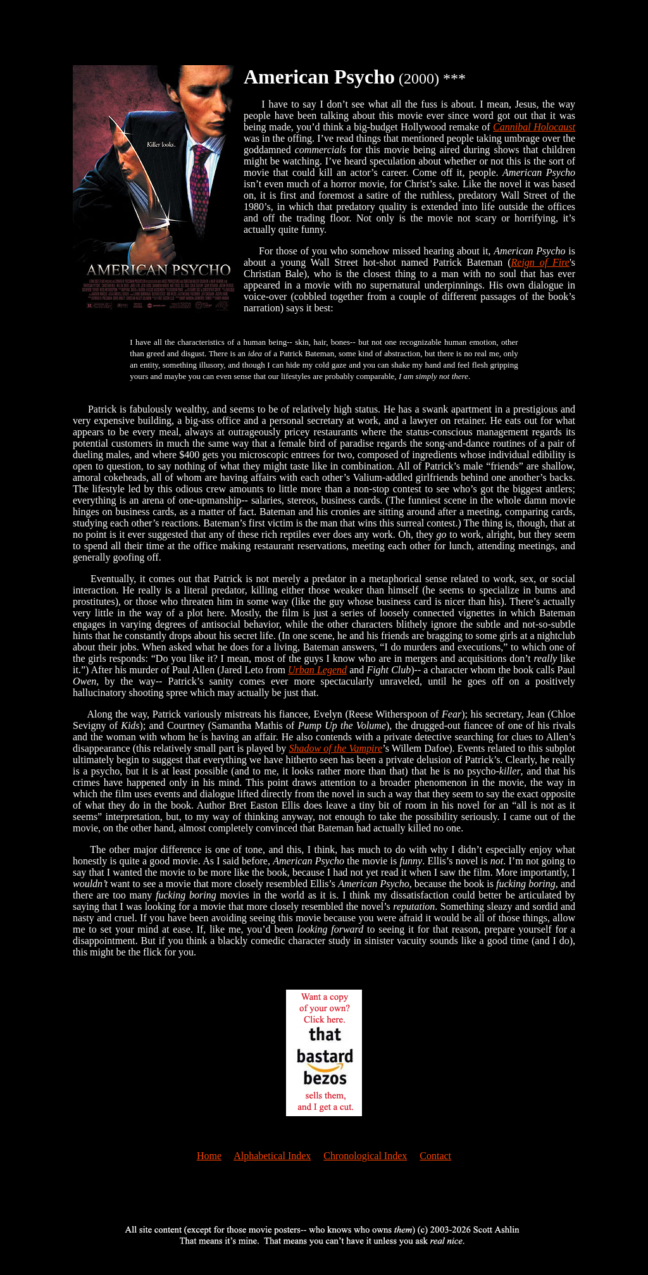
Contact (435, 1155)
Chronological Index (365, 1155)
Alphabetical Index (272, 1155)
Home (209, 1155)
